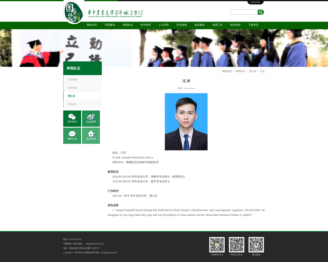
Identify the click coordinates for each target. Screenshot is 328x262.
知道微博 (91, 121)
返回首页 (91, 138)
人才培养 (164, 24)
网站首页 (92, 24)
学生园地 (181, 24)
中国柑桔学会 (217, 254)
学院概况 (110, 24)
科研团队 (72, 88)
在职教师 (72, 79)
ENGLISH (255, 2)
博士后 (252, 71)
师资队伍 (128, 24)
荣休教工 (72, 104)
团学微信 (72, 121)
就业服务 (199, 24)
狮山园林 (256, 254)
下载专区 (253, 24)
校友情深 (235, 24)
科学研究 (146, 24)
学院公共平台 (236, 254)
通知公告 (72, 138)
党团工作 (217, 24)
